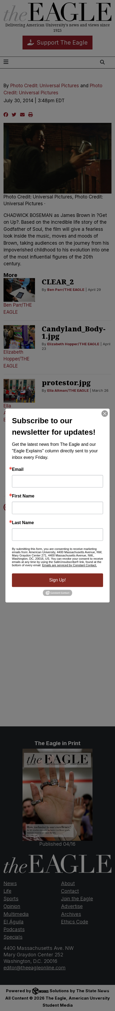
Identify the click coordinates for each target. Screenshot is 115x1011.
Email (18, 469)
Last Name (23, 523)
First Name (23, 496)
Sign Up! (57, 580)
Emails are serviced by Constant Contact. (69, 565)
